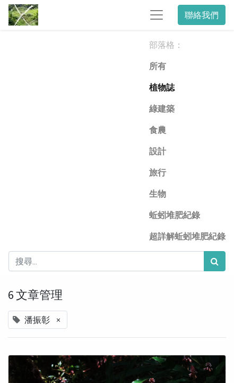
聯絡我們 (202, 15)
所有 (157, 66)
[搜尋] (215, 261)
